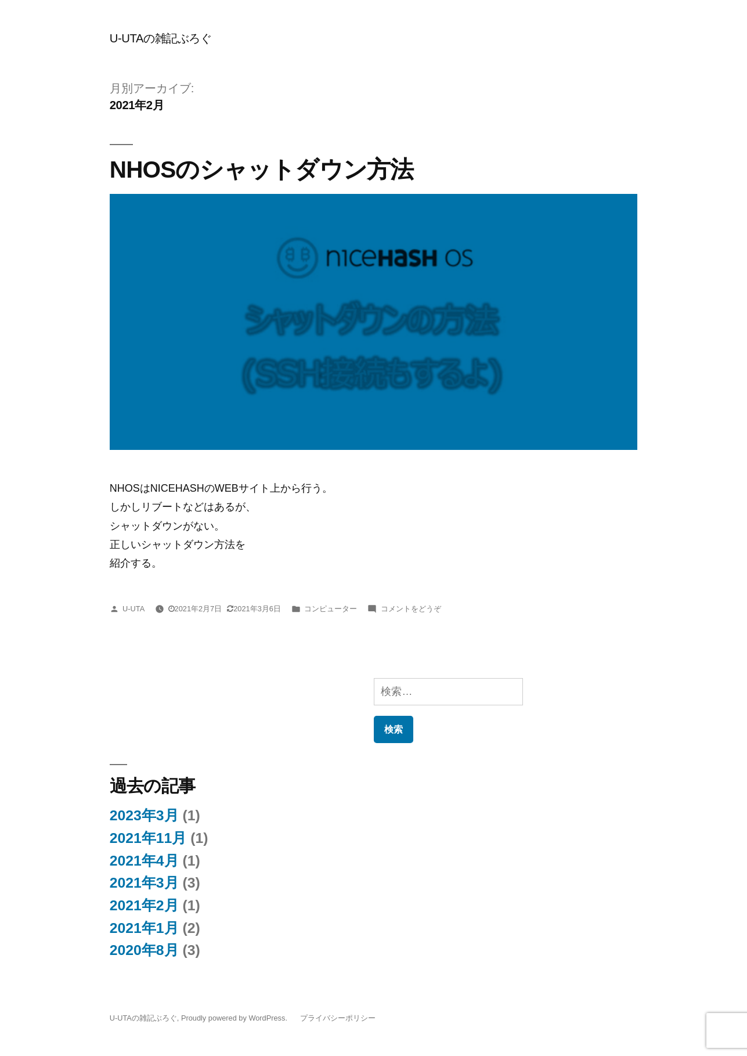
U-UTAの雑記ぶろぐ (161, 38)
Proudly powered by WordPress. (235, 1018)
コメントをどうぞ (411, 608)
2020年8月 (144, 950)
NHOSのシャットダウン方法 (262, 169)
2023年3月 (144, 815)
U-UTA (133, 608)
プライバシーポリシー (338, 1018)
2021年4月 (144, 860)
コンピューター (330, 608)
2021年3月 (144, 883)
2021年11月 (148, 838)
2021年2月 (144, 905)
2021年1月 (144, 928)
